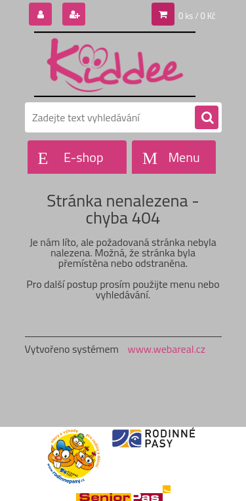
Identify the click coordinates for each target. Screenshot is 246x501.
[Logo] (115, 64)
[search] (206, 118)
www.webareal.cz (166, 349)
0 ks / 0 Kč (197, 15)
